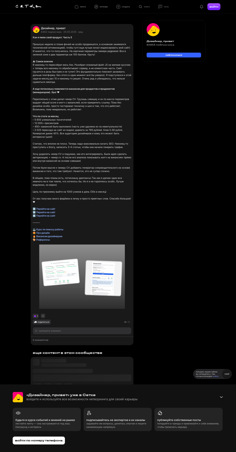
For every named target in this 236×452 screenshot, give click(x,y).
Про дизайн (43, 232)
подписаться (173, 54)
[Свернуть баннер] (221, 397)
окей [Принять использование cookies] (227, 373)
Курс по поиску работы (49, 229)
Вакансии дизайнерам (49, 236)
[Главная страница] (28, 7)
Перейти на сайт (45, 208)
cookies (216, 376)
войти (213, 6)
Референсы (43, 239)
